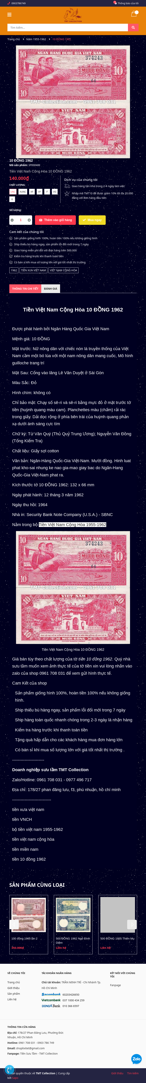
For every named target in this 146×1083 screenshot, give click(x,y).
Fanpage (115, 985)
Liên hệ (12, 999)
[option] (28, 924)
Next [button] (132, 924)
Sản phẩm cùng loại (37, 884)
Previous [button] (14, 924)
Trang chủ (13, 982)
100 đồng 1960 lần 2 (24, 938)
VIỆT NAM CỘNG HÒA (63, 270)
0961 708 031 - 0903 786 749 (36, 1043)
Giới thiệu (13, 988)
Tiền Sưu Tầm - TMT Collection (39, 1053)
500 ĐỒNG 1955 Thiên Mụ (117, 938)
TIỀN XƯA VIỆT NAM (33, 270)
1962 (14, 270)
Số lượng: (15, 210)
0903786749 (18, 3)
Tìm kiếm (133, 1073)
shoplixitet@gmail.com (30, 1048)
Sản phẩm (13, 993)
